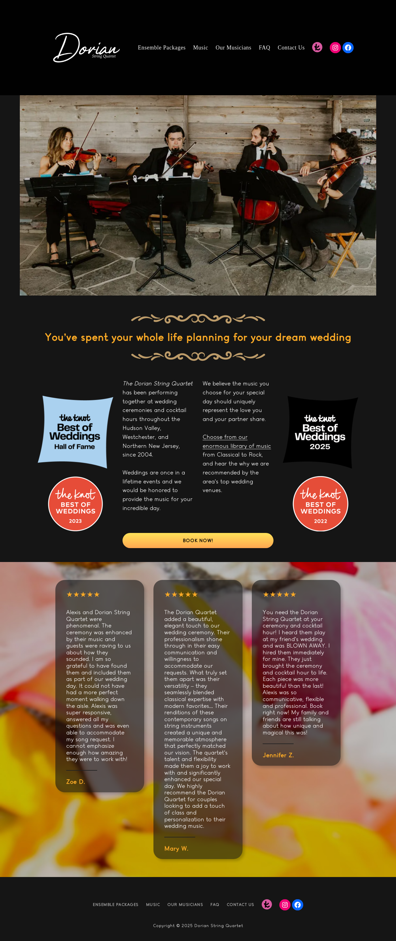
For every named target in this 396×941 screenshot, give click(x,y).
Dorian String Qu (213, 926)
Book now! (198, 540)
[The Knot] (317, 47)
